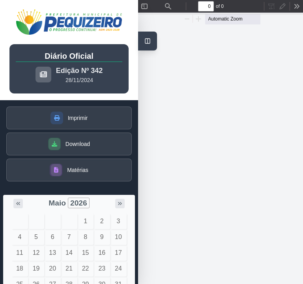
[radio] (271, 6)
